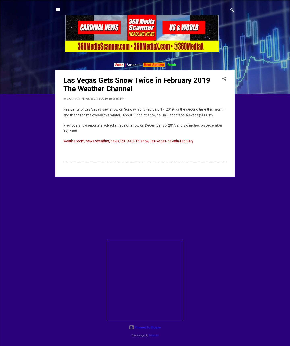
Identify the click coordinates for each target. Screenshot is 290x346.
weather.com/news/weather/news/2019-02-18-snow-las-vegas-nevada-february (128, 141)
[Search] (232, 11)
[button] (224, 79)
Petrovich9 (154, 335)
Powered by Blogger (145, 327)
